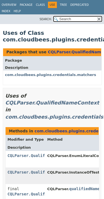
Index (6, 11)
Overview (9, 4)
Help (17, 11)
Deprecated (79, 4)
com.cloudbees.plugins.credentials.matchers (50, 75)
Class (40, 4)
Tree (63, 4)
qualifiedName (84, 189)
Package (26, 4)
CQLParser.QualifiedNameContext (52, 103)
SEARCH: (46, 19)
